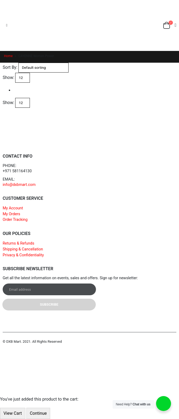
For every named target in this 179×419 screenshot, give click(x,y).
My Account (13, 208)
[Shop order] (43, 68)
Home (8, 56)
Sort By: (10, 67)
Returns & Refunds (18, 243)
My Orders (11, 214)
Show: (8, 77)
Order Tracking (15, 219)
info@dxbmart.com (19, 184)
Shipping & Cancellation (23, 249)
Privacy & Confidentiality (23, 255)
